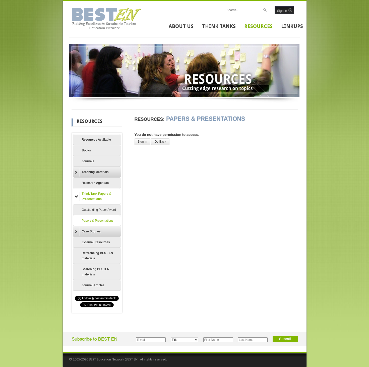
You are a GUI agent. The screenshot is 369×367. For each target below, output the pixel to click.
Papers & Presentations (97, 220)
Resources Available (96, 139)
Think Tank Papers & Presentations (93, 196)
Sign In (142, 141)
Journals (88, 161)
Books (86, 150)
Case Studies (88, 231)
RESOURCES (258, 26)
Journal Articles (93, 285)
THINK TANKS (219, 26)
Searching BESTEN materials (95, 271)
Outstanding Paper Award (99, 210)
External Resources (96, 242)
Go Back (160, 141)
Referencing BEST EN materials (97, 255)
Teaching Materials (92, 172)
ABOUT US (181, 26)
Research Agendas (95, 183)
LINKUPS (292, 26)
